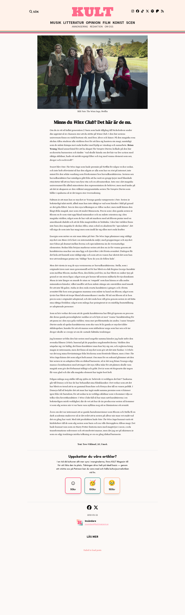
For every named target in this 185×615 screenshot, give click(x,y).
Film (107, 22)
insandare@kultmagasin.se (97, 524)
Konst (118, 22)
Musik (55, 22)
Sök (34, 12)
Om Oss (109, 26)
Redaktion (96, 26)
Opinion (93, 22)
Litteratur (73, 22)
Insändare (90, 521)
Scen (130, 22)
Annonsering (80, 26)
